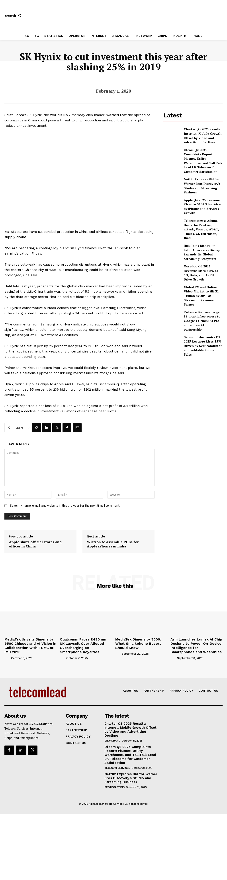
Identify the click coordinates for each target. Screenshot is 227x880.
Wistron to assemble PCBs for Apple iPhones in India (113, 544)
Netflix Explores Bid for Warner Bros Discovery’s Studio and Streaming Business (199, 175)
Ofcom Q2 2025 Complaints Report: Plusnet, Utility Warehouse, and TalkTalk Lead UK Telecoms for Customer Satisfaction (202, 155)
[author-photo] (7, 655)
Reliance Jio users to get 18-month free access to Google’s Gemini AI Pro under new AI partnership (202, 291)
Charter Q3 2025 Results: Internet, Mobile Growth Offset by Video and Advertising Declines (200, 135)
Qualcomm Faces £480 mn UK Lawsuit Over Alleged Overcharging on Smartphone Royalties (83, 644)
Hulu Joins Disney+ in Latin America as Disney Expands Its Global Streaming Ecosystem (202, 233)
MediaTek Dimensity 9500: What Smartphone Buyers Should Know (140, 642)
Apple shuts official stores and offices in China (35, 544)
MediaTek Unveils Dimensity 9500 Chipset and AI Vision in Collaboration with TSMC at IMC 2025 (29, 644)
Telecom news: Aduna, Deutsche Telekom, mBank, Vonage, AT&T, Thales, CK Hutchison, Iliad (202, 213)
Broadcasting (114, 778)
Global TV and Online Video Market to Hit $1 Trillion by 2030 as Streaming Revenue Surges (202, 271)
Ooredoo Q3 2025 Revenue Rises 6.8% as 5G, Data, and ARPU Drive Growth (202, 252)
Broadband (112, 733)
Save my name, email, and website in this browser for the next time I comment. (65, 505)
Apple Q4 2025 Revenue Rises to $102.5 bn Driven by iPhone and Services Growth (203, 194)
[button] (14, 15)
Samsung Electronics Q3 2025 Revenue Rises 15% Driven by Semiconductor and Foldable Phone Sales (201, 310)
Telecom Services (117, 759)
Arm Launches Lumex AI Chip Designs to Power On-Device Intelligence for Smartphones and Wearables (193, 644)
